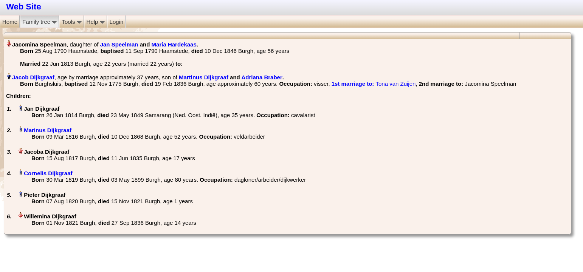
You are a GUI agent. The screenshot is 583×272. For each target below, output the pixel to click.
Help (96, 22)
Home (9, 22)
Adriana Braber (261, 77)
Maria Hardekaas (174, 44)
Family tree (39, 22)
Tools (71, 22)
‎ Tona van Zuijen (374, 83)
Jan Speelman (119, 44)
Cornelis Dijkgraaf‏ (48, 173)
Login (117, 22)
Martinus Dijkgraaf (203, 77)
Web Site (23, 6)
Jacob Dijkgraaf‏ (33, 77)
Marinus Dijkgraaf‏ (47, 130)
